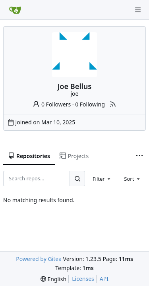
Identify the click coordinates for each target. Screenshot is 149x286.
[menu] (53, 279)
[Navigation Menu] (138, 10)
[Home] (15, 10)
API (104, 278)
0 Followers (52, 104)
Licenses (83, 278)
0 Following (90, 104)
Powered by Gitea (39, 259)
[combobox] (102, 178)
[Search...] (77, 178)
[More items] (139, 156)
